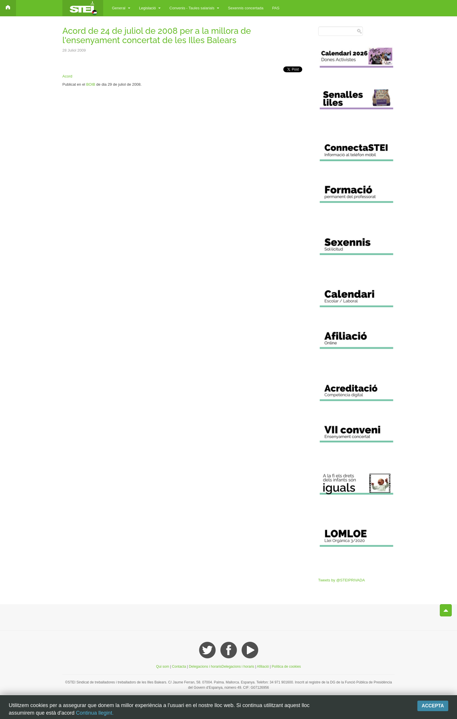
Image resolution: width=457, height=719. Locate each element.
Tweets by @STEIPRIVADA (341, 580)
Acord (67, 76)
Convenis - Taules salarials (194, 8)
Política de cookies (286, 666)
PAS (276, 8)
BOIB (90, 84)
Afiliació (263, 666)
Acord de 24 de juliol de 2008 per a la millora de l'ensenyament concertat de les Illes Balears (156, 35)
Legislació (150, 8)
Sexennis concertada (245, 8)
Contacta (179, 666)
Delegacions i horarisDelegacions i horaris (221, 666)
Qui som (162, 666)
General (121, 8)
